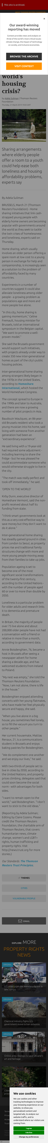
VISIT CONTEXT (24, 66)
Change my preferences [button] (29, 1137)
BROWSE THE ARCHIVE (24, 56)
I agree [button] (29, 1128)
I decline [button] (28, 1133)
